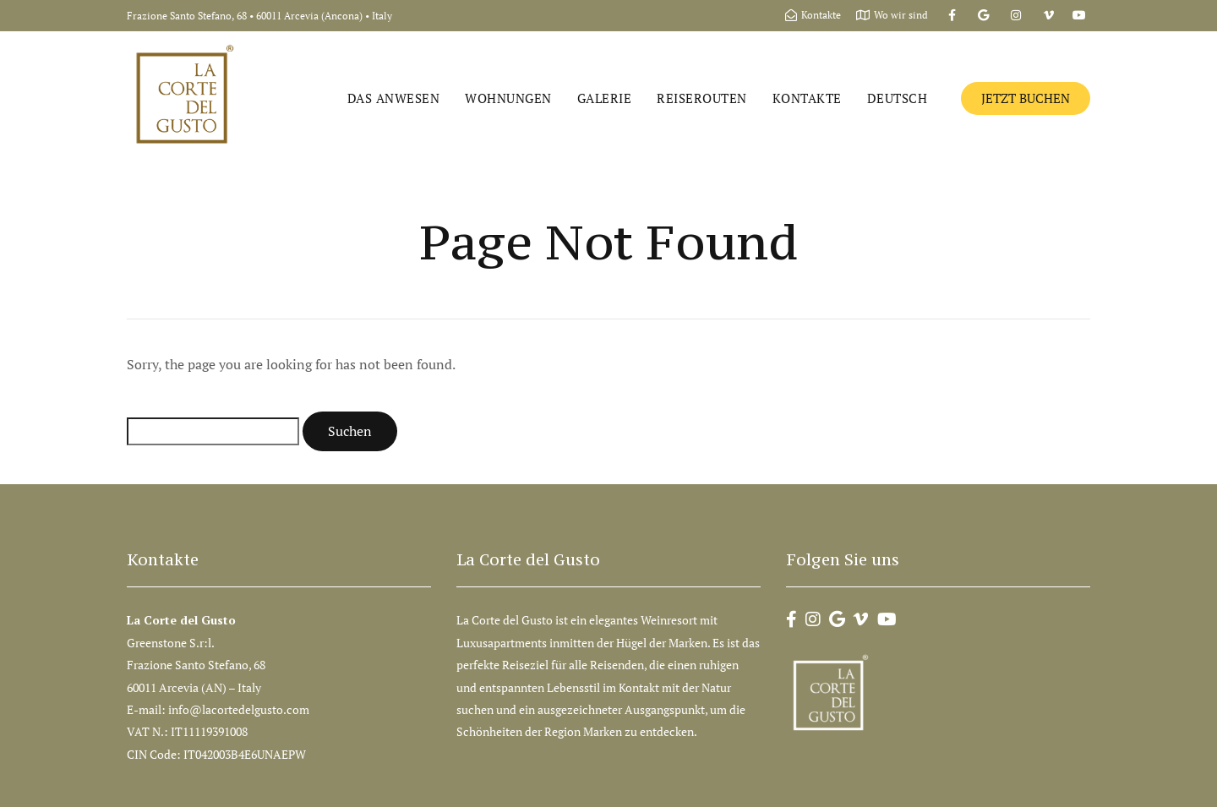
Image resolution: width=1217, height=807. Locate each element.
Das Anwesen (393, 98)
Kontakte (807, 98)
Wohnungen (508, 98)
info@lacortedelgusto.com (240, 709)
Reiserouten (702, 98)
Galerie (604, 98)
